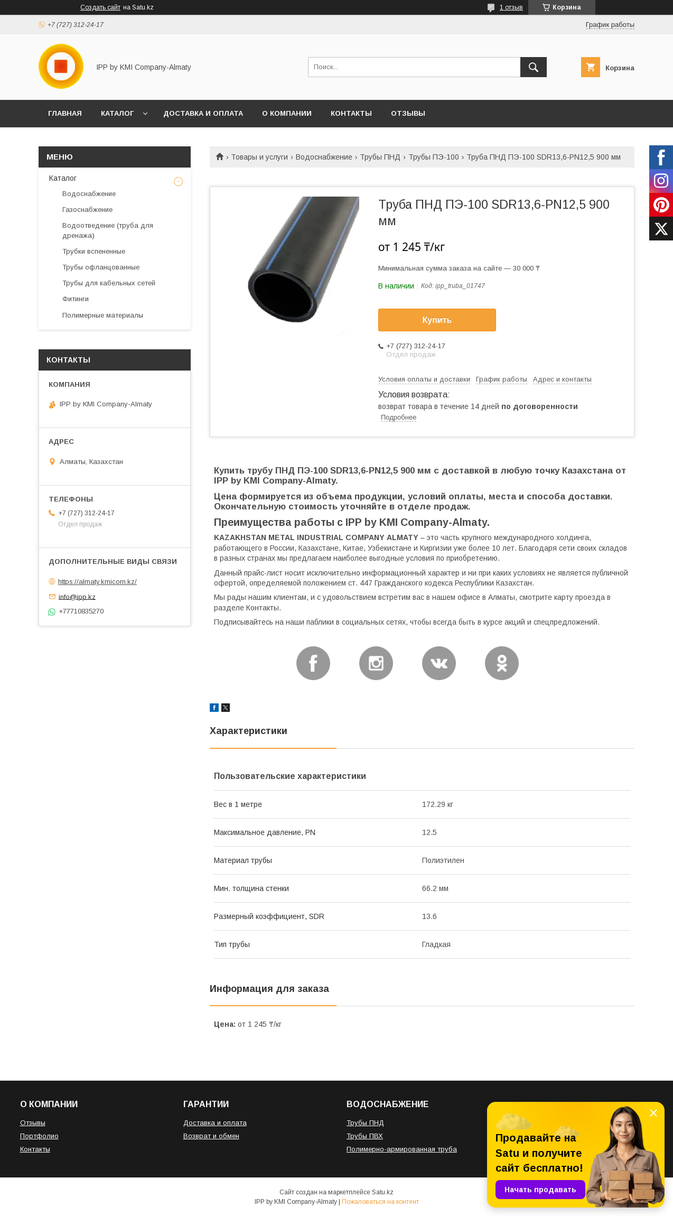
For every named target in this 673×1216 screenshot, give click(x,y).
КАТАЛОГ (117, 113)
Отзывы (32, 1123)
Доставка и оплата (215, 1123)
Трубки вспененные (93, 251)
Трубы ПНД (380, 157)
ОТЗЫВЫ (408, 113)
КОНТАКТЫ (351, 113)
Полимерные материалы (102, 315)
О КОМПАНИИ (287, 113)
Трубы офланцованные (100, 267)
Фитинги (75, 299)
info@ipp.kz (77, 596)
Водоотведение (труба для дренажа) (107, 230)
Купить (437, 319)
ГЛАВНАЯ (65, 113)
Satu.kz (383, 1192)
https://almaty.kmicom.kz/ (97, 582)
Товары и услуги (259, 157)
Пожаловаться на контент (380, 1201)
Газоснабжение (87, 210)
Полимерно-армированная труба (402, 1149)
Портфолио (39, 1136)
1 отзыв (511, 7)
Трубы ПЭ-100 (433, 157)
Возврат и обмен (211, 1136)
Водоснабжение (324, 157)
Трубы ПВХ (365, 1136)
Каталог (63, 178)
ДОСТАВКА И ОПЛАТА (203, 113)
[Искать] (533, 67)
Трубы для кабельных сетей (108, 283)
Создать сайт (100, 7)
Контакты (35, 1149)
